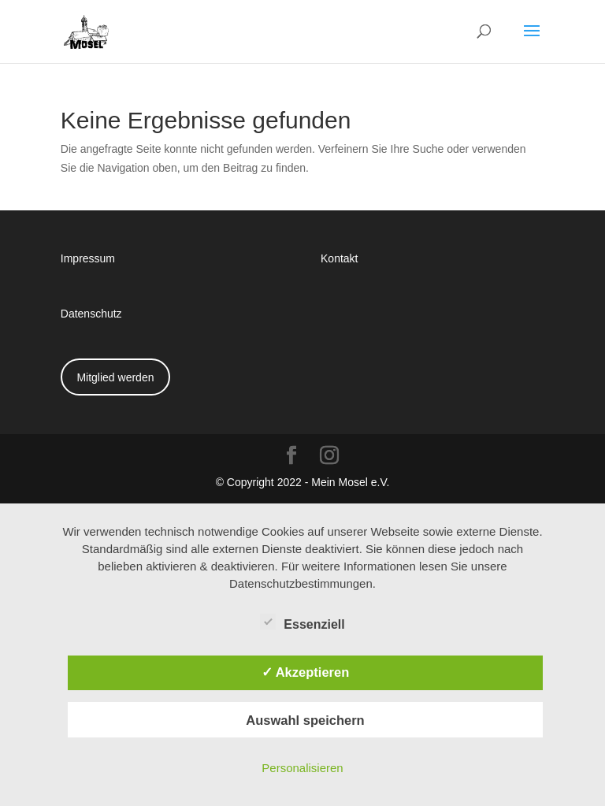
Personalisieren (302, 767)
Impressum (88, 258)
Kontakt (339, 258)
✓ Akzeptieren (306, 672)
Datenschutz (91, 313)
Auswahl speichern (305, 720)
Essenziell (302, 622)
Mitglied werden (115, 377)
